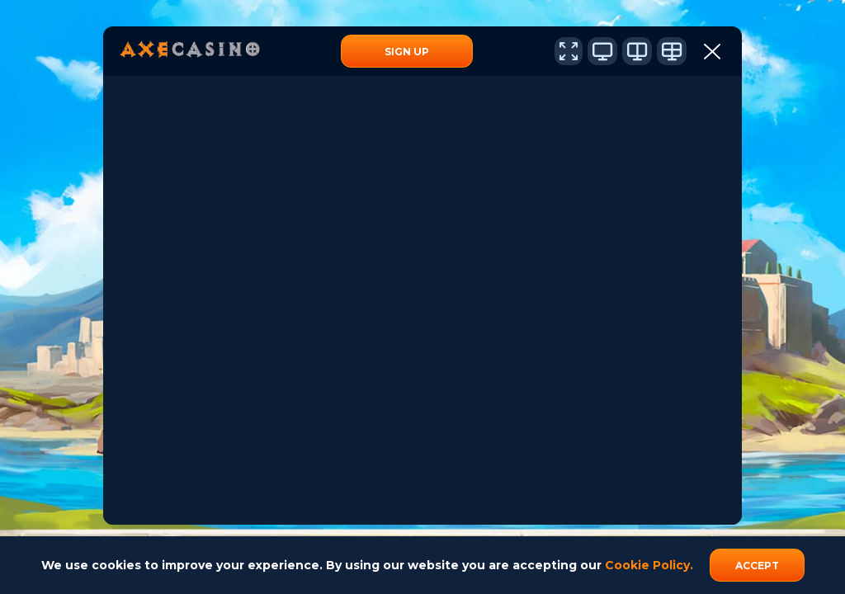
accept (757, 565)
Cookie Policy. (649, 565)
